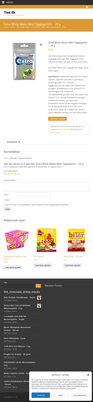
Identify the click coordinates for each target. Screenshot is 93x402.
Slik (83, 126)
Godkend (41, 395)
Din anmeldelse (10, 180)
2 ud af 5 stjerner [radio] (8, 173)
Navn (6, 194)
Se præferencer (80, 395)
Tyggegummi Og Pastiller (60, 129)
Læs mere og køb (57, 119)
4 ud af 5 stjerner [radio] (15, 173)
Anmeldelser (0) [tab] (13, 142)
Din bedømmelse (11, 171)
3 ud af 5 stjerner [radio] (11, 173)
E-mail (7, 200)
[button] (88, 375)
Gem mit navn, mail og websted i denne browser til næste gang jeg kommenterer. (37, 205)
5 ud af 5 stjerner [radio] (18, 173)
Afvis (60, 395)
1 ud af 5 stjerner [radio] (5, 173)
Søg (5, 282)
